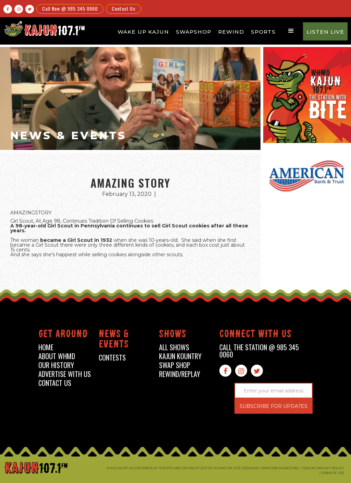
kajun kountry (180, 356)
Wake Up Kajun (143, 31)
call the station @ (259, 351)
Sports (263, 31)
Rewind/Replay (179, 374)
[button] (291, 31)
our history (56, 365)
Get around (63, 335)
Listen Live (325, 31)
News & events (114, 340)
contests (112, 357)
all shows (174, 347)
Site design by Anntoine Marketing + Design (274, 468)
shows (172, 335)
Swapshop (193, 31)
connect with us (255, 335)
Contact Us (123, 8)
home (45, 347)
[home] (43, 28)
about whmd (56, 356)
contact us (54, 383)
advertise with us (64, 374)
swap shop (174, 365)
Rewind (231, 31)
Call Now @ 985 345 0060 (70, 8)
